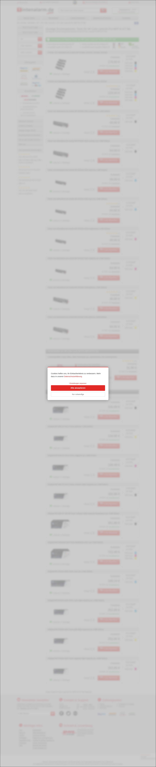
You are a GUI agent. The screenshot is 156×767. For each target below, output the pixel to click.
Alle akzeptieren (78, 388)
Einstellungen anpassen (78, 383)
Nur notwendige (78, 394)
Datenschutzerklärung (73, 376)
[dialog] (78, 383)
